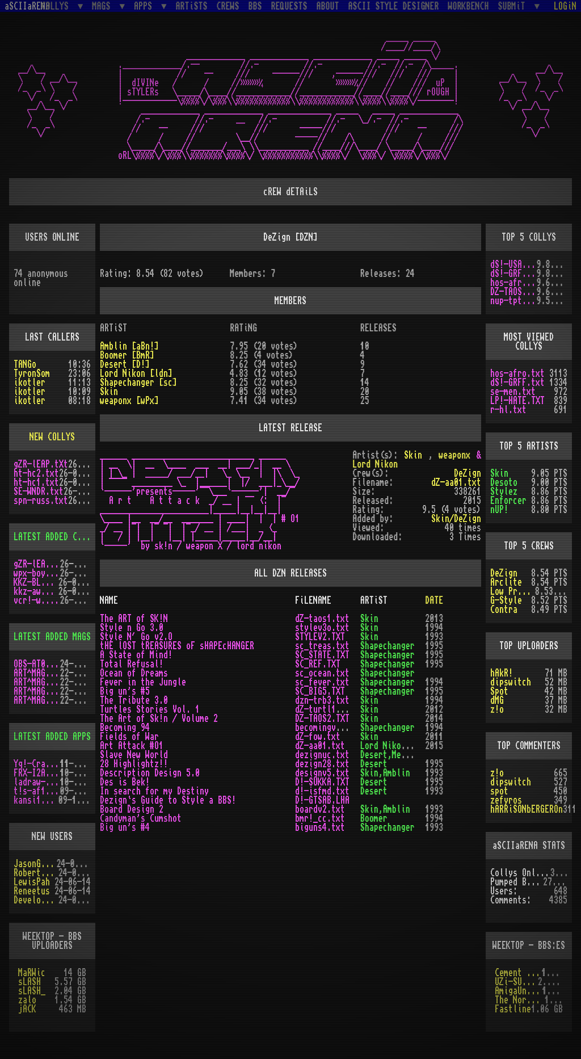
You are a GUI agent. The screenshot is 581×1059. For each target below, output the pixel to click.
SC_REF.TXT (317, 664)
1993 (434, 636)
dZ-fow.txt (317, 736)
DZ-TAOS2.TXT (513, 291)
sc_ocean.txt (322, 673)
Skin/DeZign (456, 518)
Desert (374, 763)
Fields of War (129, 736)
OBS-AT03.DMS (37, 664)
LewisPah (32, 881)
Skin (499, 473)
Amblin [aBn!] (129, 346)
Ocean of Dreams (134, 673)
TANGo (25, 364)
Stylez (503, 491)
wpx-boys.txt (37, 573)
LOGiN (565, 6)
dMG (497, 700)
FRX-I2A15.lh (37, 773)
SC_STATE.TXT (322, 654)
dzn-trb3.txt (322, 700)
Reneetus (32, 891)
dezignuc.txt (322, 754)
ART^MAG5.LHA (37, 691)
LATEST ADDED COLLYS (57, 536)
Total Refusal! (131, 664)
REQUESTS (289, 6)
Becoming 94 (125, 727)
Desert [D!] (125, 364)
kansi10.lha (36, 800)
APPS (145, 6)
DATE (434, 600)
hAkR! (501, 673)
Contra (503, 609)
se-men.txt (513, 391)
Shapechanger (387, 645)
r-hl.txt (508, 409)
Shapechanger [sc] (138, 382)
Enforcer (508, 500)
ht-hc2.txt (36, 473)
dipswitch (510, 682)
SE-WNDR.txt (39, 491)
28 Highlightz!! (134, 763)
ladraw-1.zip (37, 782)
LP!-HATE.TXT (517, 400)
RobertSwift (36, 872)
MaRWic (31, 972)
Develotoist (36, 900)
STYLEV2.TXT (320, 636)
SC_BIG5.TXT (320, 691)
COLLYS (57, 6)
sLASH (29, 981)
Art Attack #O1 (131, 745)
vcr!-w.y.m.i (37, 600)
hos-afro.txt (513, 282)
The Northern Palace (520, 1000)
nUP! (499, 509)
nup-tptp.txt (513, 300)
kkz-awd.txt (36, 591)
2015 (434, 745)
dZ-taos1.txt (322, 618)
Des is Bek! (125, 782)
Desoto (503, 482)
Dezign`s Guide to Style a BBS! (168, 800)
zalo (27, 1000)
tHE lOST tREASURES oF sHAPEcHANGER (177, 645)
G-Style (506, 600)
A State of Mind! (136, 654)
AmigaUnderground (518, 990)
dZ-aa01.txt (456, 482)
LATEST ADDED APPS (52, 736)
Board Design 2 (131, 809)
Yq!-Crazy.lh (37, 763)
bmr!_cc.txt (320, 818)
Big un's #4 (125, 827)
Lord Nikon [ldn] (136, 373)
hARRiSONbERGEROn (526, 809)
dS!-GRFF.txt (513, 273)
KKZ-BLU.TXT (36, 582)
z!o (497, 709)
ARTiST (374, 600)
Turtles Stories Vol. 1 (150, 709)
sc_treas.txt (322, 645)
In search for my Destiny (154, 791)
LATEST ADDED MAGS (52, 636)
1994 (434, 627)
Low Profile (512, 591)
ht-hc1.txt (36, 482)
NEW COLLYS (52, 437)
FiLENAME (313, 600)
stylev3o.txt (322, 627)
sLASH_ (31, 990)
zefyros (506, 800)
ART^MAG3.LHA (37, 673)
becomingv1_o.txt (331, 727)
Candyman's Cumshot (141, 818)
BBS (255, 6)
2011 (434, 736)
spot (499, 791)
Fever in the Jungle (143, 682)
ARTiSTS (192, 6)
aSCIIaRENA (27, 6)
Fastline (513, 1009)
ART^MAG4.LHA (37, 682)
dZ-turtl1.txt (324, 709)
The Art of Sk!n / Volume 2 (159, 718)
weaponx (454, 455)
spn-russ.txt (41, 500)
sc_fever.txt (322, 682)
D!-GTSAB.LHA (322, 800)
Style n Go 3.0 (131, 627)
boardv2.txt (320, 809)
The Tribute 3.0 (134, 700)
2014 (434, 718)
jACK (27, 1009)
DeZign (503, 573)
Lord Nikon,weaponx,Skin (412, 745)
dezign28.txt (322, 763)
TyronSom (32, 373)
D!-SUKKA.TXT (322, 782)
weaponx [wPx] (129, 400)
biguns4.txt (320, 827)
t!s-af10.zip (37, 791)
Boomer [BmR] (127, 355)
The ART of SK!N (134, 618)
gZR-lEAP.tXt (41, 464)
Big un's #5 (125, 691)
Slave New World (134, 754)
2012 (434, 709)
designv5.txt (322, 773)
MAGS (103, 6)
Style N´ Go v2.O (136, 636)
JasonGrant (35, 863)
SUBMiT (514, 6)
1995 (434, 645)
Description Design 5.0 (150, 773)
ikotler (29, 382)
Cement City (518, 972)
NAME (109, 600)
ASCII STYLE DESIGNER (393, 6)
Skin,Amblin (385, 773)
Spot (499, 691)
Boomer (374, 818)
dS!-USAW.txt (513, 264)
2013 (434, 618)
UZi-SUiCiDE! (516, 981)
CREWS (228, 6)
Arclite (506, 582)
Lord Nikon (375, 464)
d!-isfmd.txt (322, 791)
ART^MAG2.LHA (37, 700)
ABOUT (328, 6)
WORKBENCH (468, 6)
